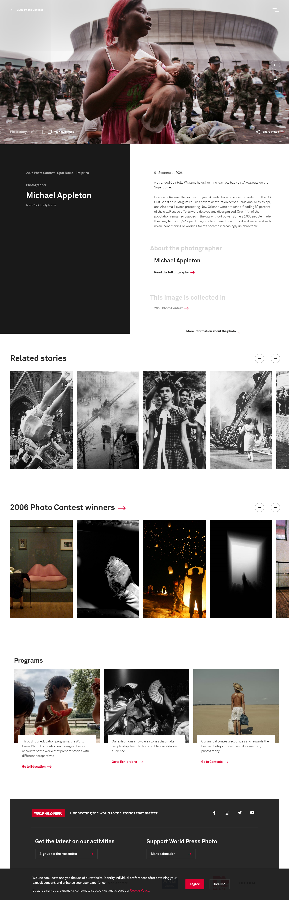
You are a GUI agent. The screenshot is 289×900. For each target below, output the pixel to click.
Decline (219, 884)
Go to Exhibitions (124, 761)
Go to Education (34, 766)
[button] (259, 358)
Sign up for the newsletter (58, 854)
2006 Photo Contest (30, 10)
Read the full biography (171, 272)
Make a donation (163, 854)
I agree (195, 884)
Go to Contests (212, 761)
